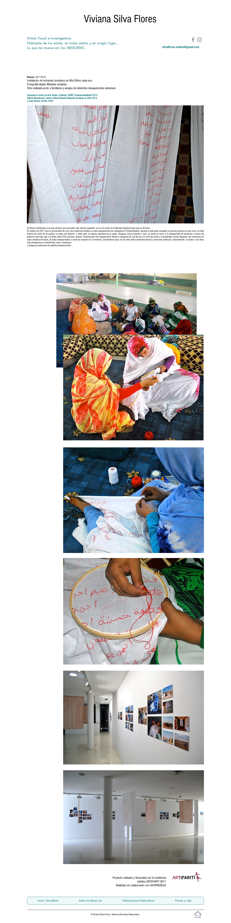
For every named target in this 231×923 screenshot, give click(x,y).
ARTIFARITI (153, 881)
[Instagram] (199, 40)
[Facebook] (193, 40)
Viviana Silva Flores (120, 19)
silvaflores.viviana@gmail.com (180, 47)
